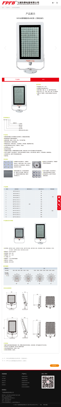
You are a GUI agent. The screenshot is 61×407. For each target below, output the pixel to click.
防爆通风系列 (24, 380)
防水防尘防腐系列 (16, 7)
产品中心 (8, 7)
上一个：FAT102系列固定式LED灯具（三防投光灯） (15, 358)
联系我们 (4, 384)
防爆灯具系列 (24, 378)
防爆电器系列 (24, 376)
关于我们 (4, 378)
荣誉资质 (4, 380)
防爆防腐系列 (24, 384)
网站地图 (45, 404)
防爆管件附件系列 (25, 382)
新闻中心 (4, 382)
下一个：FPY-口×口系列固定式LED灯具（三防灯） (14, 360)
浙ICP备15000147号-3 (33, 404)
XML (41, 404)
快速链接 (4, 373)
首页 (3, 7)
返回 (43, 79)
